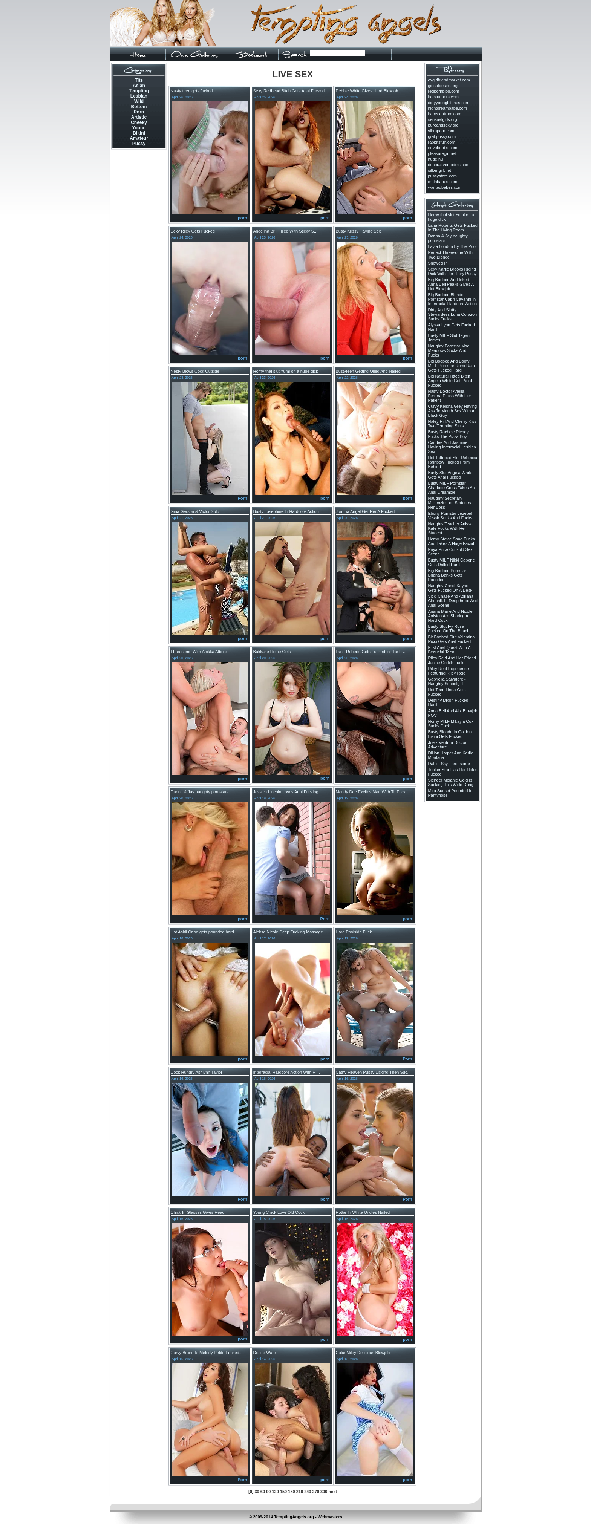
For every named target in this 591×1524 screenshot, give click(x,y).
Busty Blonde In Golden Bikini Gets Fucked (450, 734)
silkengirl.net (439, 170)
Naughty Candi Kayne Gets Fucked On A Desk (450, 587)
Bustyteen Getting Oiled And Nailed (368, 371)
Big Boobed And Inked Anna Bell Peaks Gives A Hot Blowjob (451, 284)
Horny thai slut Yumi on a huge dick (285, 371)
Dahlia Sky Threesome (449, 763)
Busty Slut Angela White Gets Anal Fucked (450, 474)
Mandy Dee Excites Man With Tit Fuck (371, 792)
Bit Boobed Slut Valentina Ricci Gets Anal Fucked (451, 639)
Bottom (139, 106)
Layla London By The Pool (452, 246)
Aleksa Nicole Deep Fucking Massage (288, 932)
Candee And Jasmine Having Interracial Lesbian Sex (452, 447)
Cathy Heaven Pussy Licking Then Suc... (373, 1072)
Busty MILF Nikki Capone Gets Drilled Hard (451, 562)
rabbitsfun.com (441, 142)
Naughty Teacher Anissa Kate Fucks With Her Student (450, 528)
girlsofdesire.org (443, 85)
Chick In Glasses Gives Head (198, 1212)
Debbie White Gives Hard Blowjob (367, 91)
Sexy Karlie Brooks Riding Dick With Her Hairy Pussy (452, 271)
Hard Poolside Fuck (354, 932)
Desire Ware (264, 1352)
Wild (139, 101)
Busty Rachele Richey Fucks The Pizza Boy (448, 434)
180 (291, 1491)
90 (268, 1491)
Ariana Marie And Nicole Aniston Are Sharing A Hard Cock (450, 616)
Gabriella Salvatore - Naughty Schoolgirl (447, 681)
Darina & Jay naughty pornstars (200, 792)
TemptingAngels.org (294, 1517)
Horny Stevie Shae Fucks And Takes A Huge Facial (451, 541)
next (332, 1491)
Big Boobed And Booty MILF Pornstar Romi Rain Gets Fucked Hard (451, 365)
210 (299, 1491)
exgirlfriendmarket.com (449, 80)
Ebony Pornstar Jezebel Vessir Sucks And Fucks (450, 515)
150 (283, 1491)
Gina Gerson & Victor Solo (195, 511)
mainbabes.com (443, 181)
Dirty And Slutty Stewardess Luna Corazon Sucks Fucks (452, 314)
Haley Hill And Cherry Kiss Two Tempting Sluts (452, 423)
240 (307, 1491)
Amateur (139, 138)
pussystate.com (442, 176)
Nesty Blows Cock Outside (195, 371)
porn (242, 218)
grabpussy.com (442, 136)
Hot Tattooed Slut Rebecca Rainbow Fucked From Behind (453, 462)
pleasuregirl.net (442, 153)
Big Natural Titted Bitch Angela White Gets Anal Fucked (450, 380)
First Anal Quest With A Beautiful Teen (449, 649)
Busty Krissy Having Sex (358, 231)
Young (138, 127)
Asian (139, 85)
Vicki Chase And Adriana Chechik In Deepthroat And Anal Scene (453, 600)
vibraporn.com (441, 131)
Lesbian (138, 96)
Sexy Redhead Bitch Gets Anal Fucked (289, 91)
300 (323, 1491)
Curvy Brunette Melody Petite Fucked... (207, 1352)
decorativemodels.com (449, 164)
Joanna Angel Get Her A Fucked (365, 511)
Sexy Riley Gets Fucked (193, 231)
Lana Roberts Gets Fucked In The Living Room (453, 227)
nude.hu (435, 159)
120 (275, 1491)
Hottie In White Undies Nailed (363, 1212)
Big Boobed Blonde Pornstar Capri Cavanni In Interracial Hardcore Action (452, 299)
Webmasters (330, 1517)
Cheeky (139, 122)
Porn (139, 112)
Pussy (138, 143)
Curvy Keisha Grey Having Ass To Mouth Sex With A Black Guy (452, 411)
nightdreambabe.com (447, 108)
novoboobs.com (443, 147)
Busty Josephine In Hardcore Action (286, 511)
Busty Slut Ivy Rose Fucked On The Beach (449, 628)
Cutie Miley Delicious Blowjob (363, 1352)
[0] (250, 1491)
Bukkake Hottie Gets (272, 651)
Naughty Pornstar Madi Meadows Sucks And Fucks (449, 350)
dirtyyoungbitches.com (448, 102)
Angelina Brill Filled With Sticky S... (285, 231)
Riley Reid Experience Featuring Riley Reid (448, 670)
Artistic (139, 117)
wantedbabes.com (445, 187)
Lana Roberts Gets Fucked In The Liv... (372, 651)
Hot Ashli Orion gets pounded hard (202, 932)
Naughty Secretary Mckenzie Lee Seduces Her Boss (449, 503)
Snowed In (438, 263)
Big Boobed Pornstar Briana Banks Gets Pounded (447, 575)
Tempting (139, 90)
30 (257, 1491)
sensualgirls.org (442, 119)
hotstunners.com (443, 97)
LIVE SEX (292, 74)
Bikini (139, 133)
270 (315, 1491)
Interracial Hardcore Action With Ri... (286, 1072)
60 (262, 1491)
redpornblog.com (443, 91)
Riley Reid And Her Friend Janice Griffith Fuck (452, 660)
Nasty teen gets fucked (192, 91)
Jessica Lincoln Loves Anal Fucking (285, 792)
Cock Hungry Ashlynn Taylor (196, 1072)
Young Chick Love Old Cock (279, 1212)
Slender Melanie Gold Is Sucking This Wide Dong (450, 782)
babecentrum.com (444, 114)
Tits (139, 80)
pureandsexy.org (443, 125)
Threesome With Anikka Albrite (199, 651)
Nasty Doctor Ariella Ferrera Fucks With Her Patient (449, 395)
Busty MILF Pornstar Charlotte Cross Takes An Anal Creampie (451, 487)
